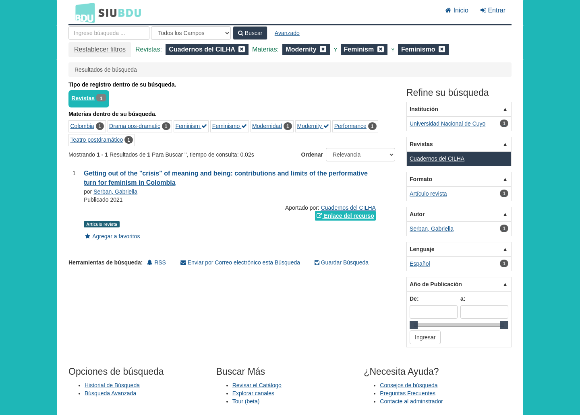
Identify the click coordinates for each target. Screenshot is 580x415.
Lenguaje (422, 249)
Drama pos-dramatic (134, 126)
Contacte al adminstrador (411, 401)
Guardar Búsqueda (342, 262)
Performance (350, 126)
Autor (417, 214)
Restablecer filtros (100, 49)
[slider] (414, 325)
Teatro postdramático (96, 139)
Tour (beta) (246, 401)
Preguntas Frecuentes (407, 393)
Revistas (83, 98)
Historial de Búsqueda (112, 385)
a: (462, 298)
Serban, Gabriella (115, 191)
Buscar (250, 33)
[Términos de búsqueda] (108, 33)
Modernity (313, 126)
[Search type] (191, 33)
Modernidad (267, 126)
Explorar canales (253, 393)
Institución (424, 109)
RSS (156, 262)
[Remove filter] (241, 49)
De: (414, 298)
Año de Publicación (436, 284)
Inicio (456, 10)
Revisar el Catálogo (257, 385)
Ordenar (312, 154)
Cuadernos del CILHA (348, 207)
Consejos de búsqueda (408, 385)
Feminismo (229, 126)
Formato (421, 179)
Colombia (82, 126)
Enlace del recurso (345, 216)
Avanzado (287, 33)
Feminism (191, 126)
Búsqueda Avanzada (110, 393)
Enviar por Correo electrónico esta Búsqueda (241, 262)
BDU (82, 12)
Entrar (493, 10)
